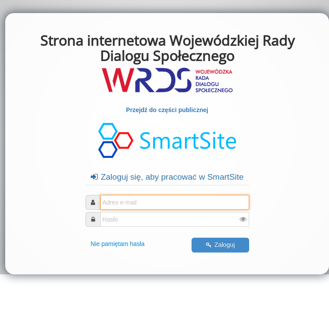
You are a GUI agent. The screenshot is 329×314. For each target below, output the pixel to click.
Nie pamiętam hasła (118, 243)
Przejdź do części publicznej (167, 109)
